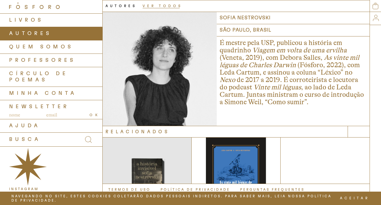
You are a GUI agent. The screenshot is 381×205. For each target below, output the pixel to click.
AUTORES (30, 33)
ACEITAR (355, 198)
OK (95, 115)
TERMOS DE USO (129, 189)
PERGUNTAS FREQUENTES (272, 189)
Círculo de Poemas (38, 77)
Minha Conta (43, 93)
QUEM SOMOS (41, 47)
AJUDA (24, 125)
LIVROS (26, 20)
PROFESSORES (42, 60)
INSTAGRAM (24, 189)
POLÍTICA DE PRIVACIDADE (195, 189)
